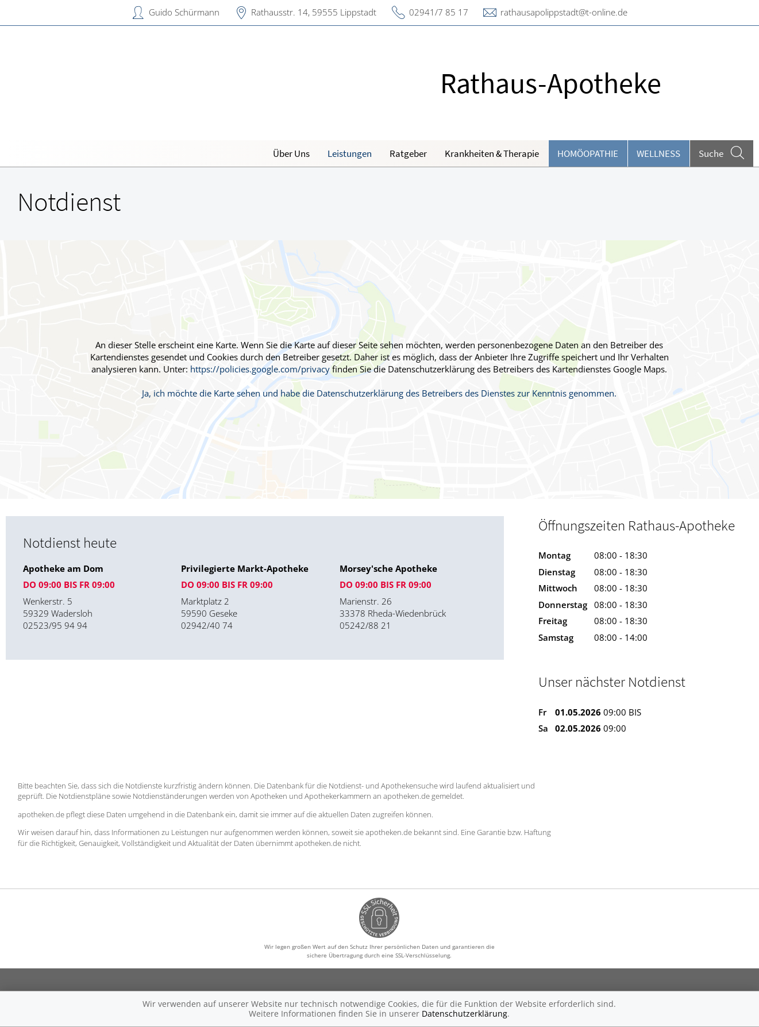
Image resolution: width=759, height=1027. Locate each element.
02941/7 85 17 (438, 12)
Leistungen (350, 153)
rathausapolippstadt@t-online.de (563, 12)
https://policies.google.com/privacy (260, 369)
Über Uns (291, 153)
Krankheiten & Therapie (492, 153)
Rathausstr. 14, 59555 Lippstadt (313, 12)
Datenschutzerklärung (464, 1013)
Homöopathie (587, 153)
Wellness (658, 153)
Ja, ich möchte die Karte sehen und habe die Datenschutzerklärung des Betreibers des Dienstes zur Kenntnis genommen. (379, 393)
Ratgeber (408, 153)
